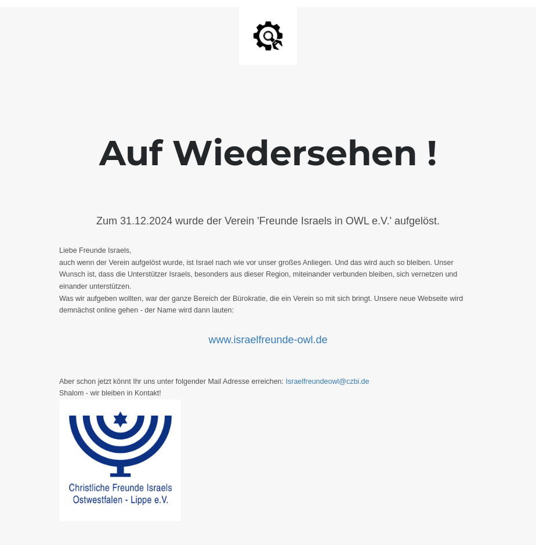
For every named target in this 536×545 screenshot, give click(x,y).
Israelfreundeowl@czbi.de (328, 381)
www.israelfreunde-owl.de (267, 340)
